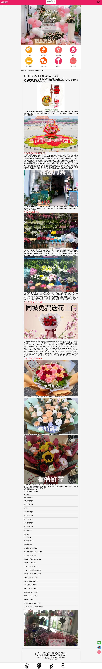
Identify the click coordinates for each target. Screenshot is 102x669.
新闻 (49, 659)
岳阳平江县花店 (28, 504)
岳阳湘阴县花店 (28, 501)
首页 (27, 666)
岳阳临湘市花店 (33, 489)
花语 (53, 659)
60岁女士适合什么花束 (31, 577)
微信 (99, 643)
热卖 (51, 666)
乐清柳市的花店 (28, 541)
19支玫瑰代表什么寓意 (31, 596)
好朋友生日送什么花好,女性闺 (33, 552)
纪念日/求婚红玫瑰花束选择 (32, 603)
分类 (39, 666)
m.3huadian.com (46, 78)
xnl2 (28, 609)
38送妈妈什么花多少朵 (31, 581)
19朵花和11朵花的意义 (31, 588)
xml (56, 659)
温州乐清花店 (28, 544)
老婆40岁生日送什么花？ (31, 566)
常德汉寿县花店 (28, 526)
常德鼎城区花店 (28, 515)
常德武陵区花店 (28, 512)
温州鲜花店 (27, 537)
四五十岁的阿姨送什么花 (31, 555)
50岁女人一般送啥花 (30, 563)
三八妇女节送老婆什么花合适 (32, 570)
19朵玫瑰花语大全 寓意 (31, 592)
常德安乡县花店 (28, 523)
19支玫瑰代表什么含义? (31, 599)
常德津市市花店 (28, 519)
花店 (28, 71)
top (99, 652)
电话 (63, 666)
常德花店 (26, 508)
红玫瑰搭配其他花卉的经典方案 (33, 607)
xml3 (30, 609)
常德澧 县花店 (28, 530)
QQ (99, 647)
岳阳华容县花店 (33, 491)
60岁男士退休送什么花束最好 (32, 559)
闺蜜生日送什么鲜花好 (30, 548)
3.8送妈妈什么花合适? (30, 585)
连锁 (32, 71)
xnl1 (25, 609)
